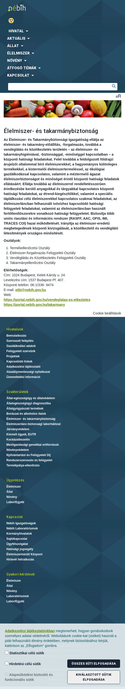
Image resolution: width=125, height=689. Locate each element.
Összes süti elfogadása (93, 663)
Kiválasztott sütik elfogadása (93, 677)
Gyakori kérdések (20, 574)
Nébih (31, 7)
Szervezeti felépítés (20, 341)
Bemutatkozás (16, 335)
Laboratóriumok (17, 596)
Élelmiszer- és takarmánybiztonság (30, 419)
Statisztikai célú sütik (24, 653)
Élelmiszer (13, 486)
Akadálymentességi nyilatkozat (28, 372)
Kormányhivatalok (19, 533)
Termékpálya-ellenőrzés (23, 465)
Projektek (13, 356)
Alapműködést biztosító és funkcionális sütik (29, 677)
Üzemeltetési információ (23, 377)
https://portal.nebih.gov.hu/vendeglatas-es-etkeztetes (47, 300)
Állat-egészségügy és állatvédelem (30, 398)
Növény (11, 497)
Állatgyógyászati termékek (24, 408)
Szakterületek (17, 392)
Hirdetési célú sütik (23, 664)
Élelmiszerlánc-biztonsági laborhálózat (33, 424)
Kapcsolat (14, 517)
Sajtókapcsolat (16, 539)
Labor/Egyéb (15, 502)
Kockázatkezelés (18, 439)
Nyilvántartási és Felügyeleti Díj (28, 455)
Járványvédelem (17, 429)
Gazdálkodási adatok (21, 346)
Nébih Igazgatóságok (21, 523)
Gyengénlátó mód (13, 20)
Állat (9, 491)
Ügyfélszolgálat (17, 544)
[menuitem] (62, 31)
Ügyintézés (15, 480)
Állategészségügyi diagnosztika (28, 403)
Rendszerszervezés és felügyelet (29, 460)
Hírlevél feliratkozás (20, 559)
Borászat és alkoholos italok (26, 413)
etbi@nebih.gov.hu (30, 290)
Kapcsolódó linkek (19, 361)
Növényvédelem (17, 450)
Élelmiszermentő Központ (24, 554)
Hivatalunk (14, 329)
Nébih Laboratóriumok (22, 528)
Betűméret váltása (118, 96)
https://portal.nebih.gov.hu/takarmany (34, 305)
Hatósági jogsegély (19, 549)
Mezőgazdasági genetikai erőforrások (32, 444)
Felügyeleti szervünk (20, 351)
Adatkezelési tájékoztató (23, 366)
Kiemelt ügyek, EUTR (21, 434)
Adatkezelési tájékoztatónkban (30, 631)
